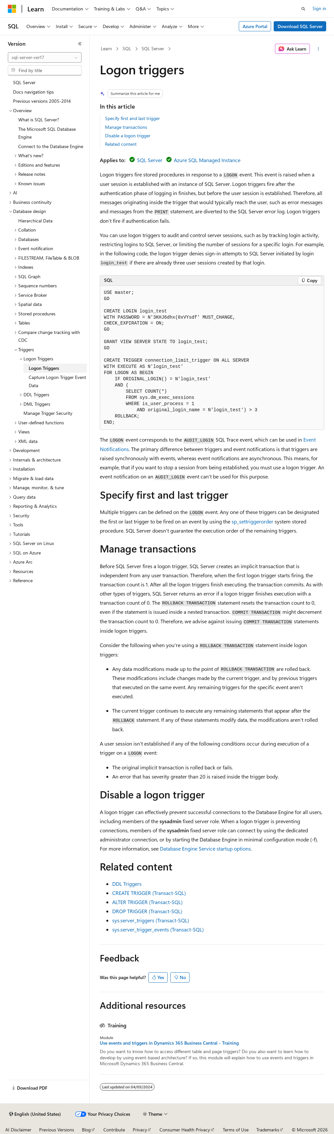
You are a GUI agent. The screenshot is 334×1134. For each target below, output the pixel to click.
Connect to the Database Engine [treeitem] (50, 146)
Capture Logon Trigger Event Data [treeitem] (57, 381)
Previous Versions (56, 1129)
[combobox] (45, 57)
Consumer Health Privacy (184, 1129)
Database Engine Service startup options (205, 848)
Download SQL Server (300, 26)
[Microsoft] (12, 9)
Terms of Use (236, 1129)
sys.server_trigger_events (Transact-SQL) (158, 929)
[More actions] (318, 49)
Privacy (140, 1129)
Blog (86, 1129)
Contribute (114, 1129)
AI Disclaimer (18, 1129)
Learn (106, 48)
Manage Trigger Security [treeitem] (47, 413)
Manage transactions (126, 127)
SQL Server (153, 48)
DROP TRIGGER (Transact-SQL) (147, 911)
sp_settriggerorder (252, 521)
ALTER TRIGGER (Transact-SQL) (147, 902)
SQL (127, 48)
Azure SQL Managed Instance (207, 160)
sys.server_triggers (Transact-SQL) (150, 920)
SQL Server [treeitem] (24, 82)
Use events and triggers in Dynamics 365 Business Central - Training (169, 1043)
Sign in (319, 8)
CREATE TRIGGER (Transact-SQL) (149, 892)
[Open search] (303, 9)
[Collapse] (80, 44)
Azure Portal (255, 26)
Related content (121, 144)
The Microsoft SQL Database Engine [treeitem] (47, 133)
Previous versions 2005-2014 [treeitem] (42, 101)
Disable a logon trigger (127, 135)
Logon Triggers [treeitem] (44, 368)
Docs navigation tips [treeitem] (33, 92)
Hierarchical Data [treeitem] (35, 221)
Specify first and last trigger (132, 118)
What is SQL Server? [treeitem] (38, 119)
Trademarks (267, 1129)
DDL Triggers (127, 883)
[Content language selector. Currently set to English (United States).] (35, 1114)
